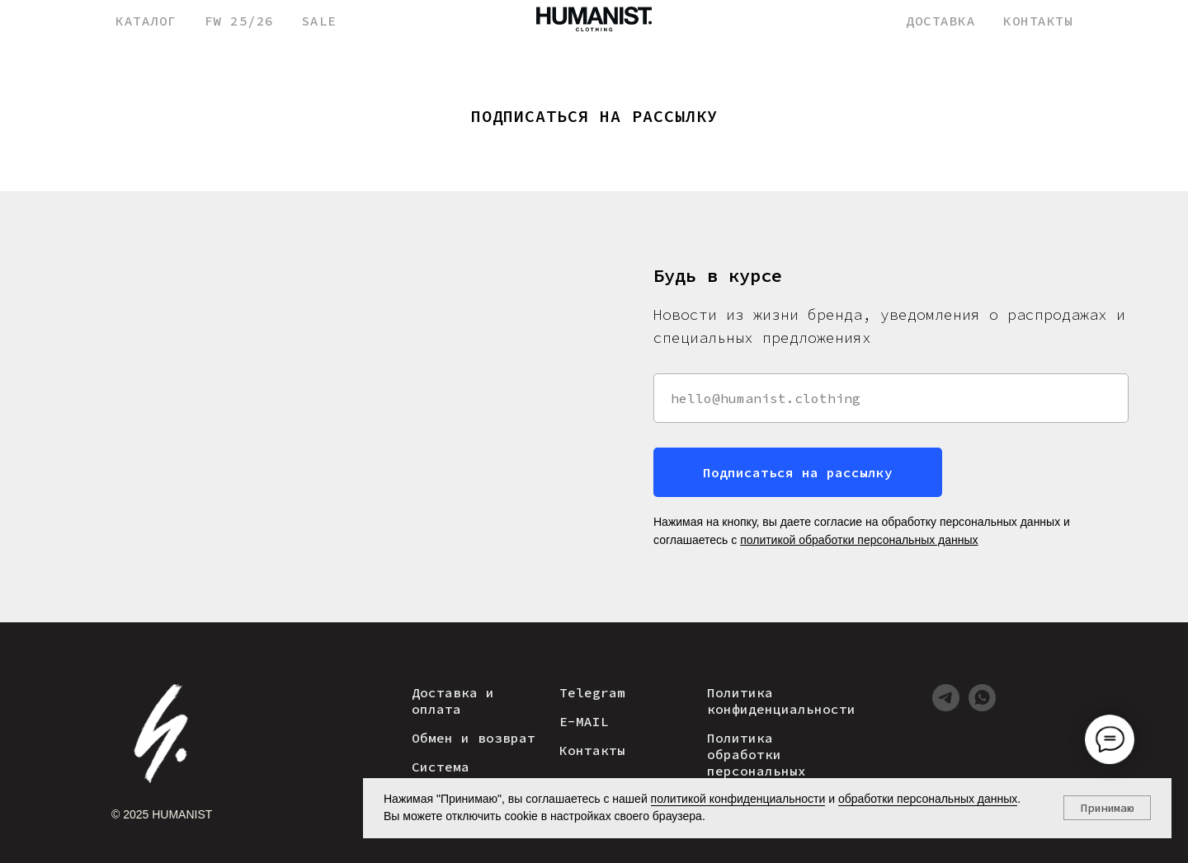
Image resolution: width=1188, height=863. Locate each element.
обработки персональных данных (927, 798)
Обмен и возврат (473, 737)
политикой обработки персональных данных (859, 539)
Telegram (592, 692)
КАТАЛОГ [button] (146, 20)
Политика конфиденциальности (781, 700)
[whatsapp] (982, 707)
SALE (319, 20)
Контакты (592, 750)
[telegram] (945, 707)
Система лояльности (453, 774)
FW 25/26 (239, 20)
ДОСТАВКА (940, 20)
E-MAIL (584, 721)
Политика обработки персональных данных (756, 762)
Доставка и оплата (453, 700)
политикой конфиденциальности (738, 798)
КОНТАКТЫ (1037, 20)
